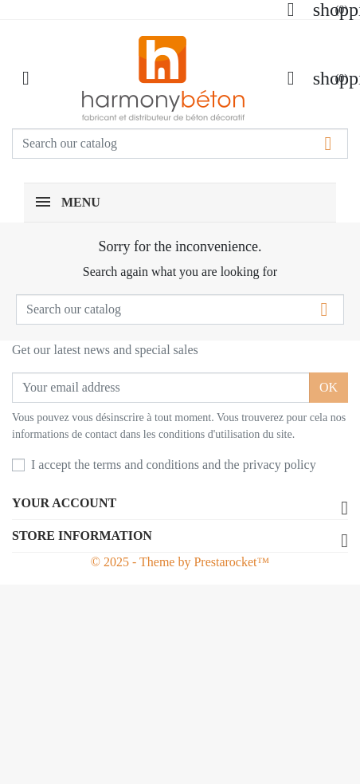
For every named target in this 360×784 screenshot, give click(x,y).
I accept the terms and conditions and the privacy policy (173, 464)
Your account (64, 503)
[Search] (180, 143)
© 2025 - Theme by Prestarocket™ (180, 562)
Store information (82, 535)
